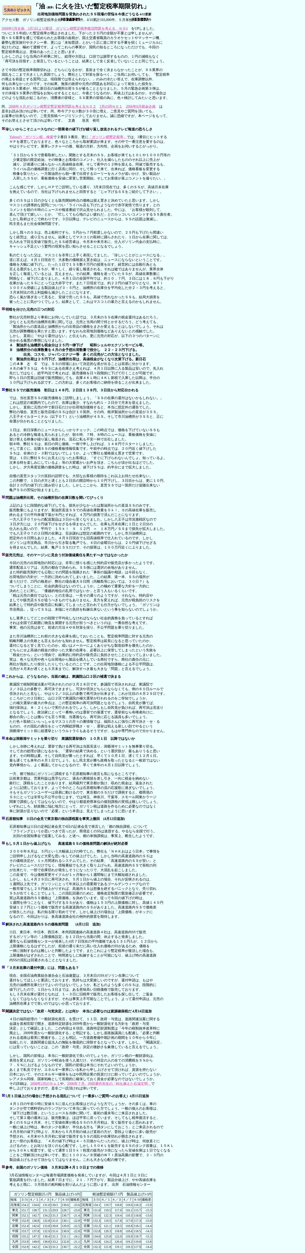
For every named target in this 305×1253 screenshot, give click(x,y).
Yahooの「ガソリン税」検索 (31, 137)
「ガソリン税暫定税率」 (107, 137)
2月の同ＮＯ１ (111, 106)
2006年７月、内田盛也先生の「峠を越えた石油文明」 (109, 1084)
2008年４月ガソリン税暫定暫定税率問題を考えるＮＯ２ (52, 106)
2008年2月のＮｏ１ (45, 1084)
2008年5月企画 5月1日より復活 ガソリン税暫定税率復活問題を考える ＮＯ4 (65, 28)
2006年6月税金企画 (141, 106)
